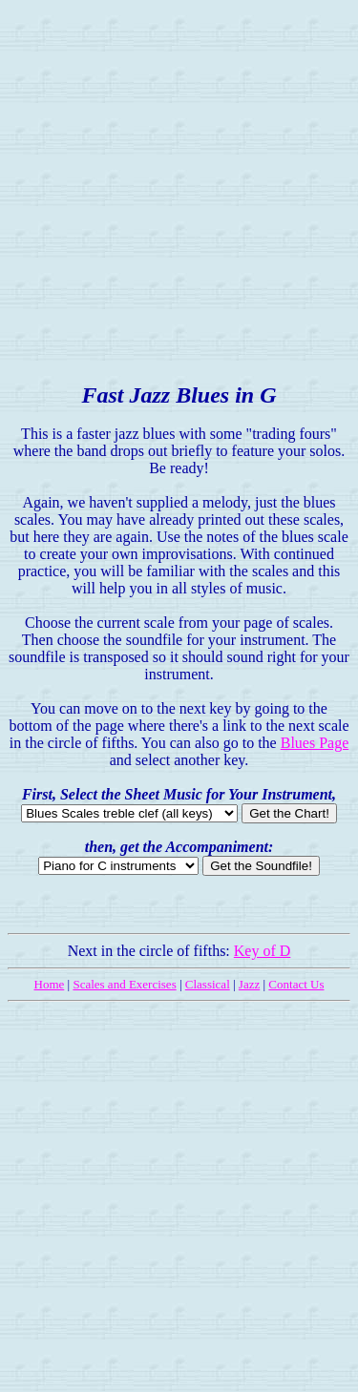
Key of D (262, 951)
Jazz (249, 984)
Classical (207, 984)
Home (49, 984)
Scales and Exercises (124, 984)
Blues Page (315, 743)
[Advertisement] (179, 186)
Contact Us (296, 984)
